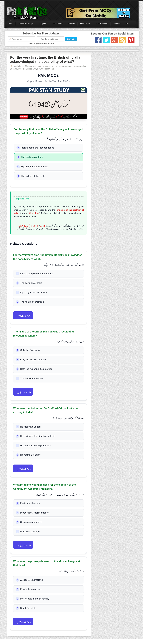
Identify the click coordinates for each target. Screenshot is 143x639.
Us (127, 24)
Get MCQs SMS (102, 24)
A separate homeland (31, 579)
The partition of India (32, 157)
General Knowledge (26, 24)
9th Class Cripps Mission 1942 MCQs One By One (50, 66)
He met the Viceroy (30, 454)
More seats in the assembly (34, 598)
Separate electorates (31, 522)
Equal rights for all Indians (34, 166)
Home (11, 24)
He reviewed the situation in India (37, 436)
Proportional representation (34, 512)
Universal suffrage (30, 531)
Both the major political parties (36, 369)
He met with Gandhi (30, 426)
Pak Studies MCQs (30, 69)
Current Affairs (57, 24)
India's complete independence (37, 147)
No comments (48, 69)
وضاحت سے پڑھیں (24, 315)
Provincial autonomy (31, 589)
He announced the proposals (35, 445)
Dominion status (28, 608)
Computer (42, 24)
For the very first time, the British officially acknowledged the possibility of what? (45, 59)
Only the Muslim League (33, 359)
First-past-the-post (30, 503)
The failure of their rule (33, 176)
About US (117, 24)
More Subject (85, 24)
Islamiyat (71, 24)
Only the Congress (30, 350)
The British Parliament (31, 378)
